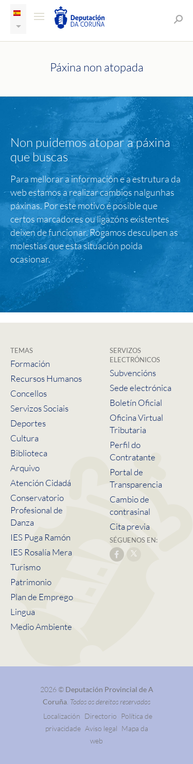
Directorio (100, 716)
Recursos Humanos (46, 378)
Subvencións (133, 372)
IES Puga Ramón (40, 537)
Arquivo (25, 467)
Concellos (28, 393)
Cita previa (130, 526)
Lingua (22, 611)
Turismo (25, 567)
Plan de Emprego (41, 596)
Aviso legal (101, 728)
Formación (30, 363)
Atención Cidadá (40, 482)
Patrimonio (30, 581)
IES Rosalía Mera (41, 552)
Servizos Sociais (39, 408)
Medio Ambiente (41, 626)
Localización (61, 716)
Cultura (24, 438)
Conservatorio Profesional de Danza (37, 510)
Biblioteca (28, 453)
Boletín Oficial (136, 402)
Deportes (28, 423)
